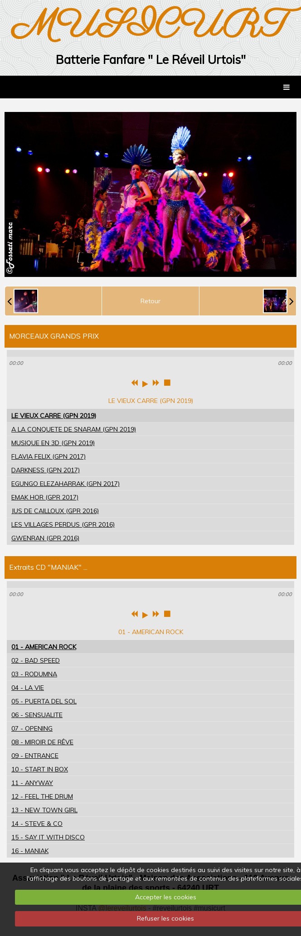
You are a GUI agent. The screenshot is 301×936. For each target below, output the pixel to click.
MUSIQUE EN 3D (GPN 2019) (53, 443)
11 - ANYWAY (32, 783)
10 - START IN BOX (39, 769)
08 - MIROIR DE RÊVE (42, 742)
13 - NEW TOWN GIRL (44, 810)
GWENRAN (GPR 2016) (45, 538)
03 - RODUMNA (34, 674)
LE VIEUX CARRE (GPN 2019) (53, 416)
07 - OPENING (32, 728)
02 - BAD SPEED (35, 660)
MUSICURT (150, 26)
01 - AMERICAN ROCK (43, 647)
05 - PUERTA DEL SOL (44, 701)
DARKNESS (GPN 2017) (45, 470)
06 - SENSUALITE (37, 715)
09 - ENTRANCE (34, 756)
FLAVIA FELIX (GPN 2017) (48, 456)
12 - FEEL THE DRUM (42, 796)
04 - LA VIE (27, 688)
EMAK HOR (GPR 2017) (44, 497)
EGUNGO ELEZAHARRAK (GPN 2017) (65, 484)
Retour (150, 301)
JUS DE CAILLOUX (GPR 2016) (55, 511)
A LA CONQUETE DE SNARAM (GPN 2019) (73, 429)
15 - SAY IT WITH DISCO (48, 837)
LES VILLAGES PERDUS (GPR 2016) (63, 524)
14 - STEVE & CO (37, 824)
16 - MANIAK (30, 851)
